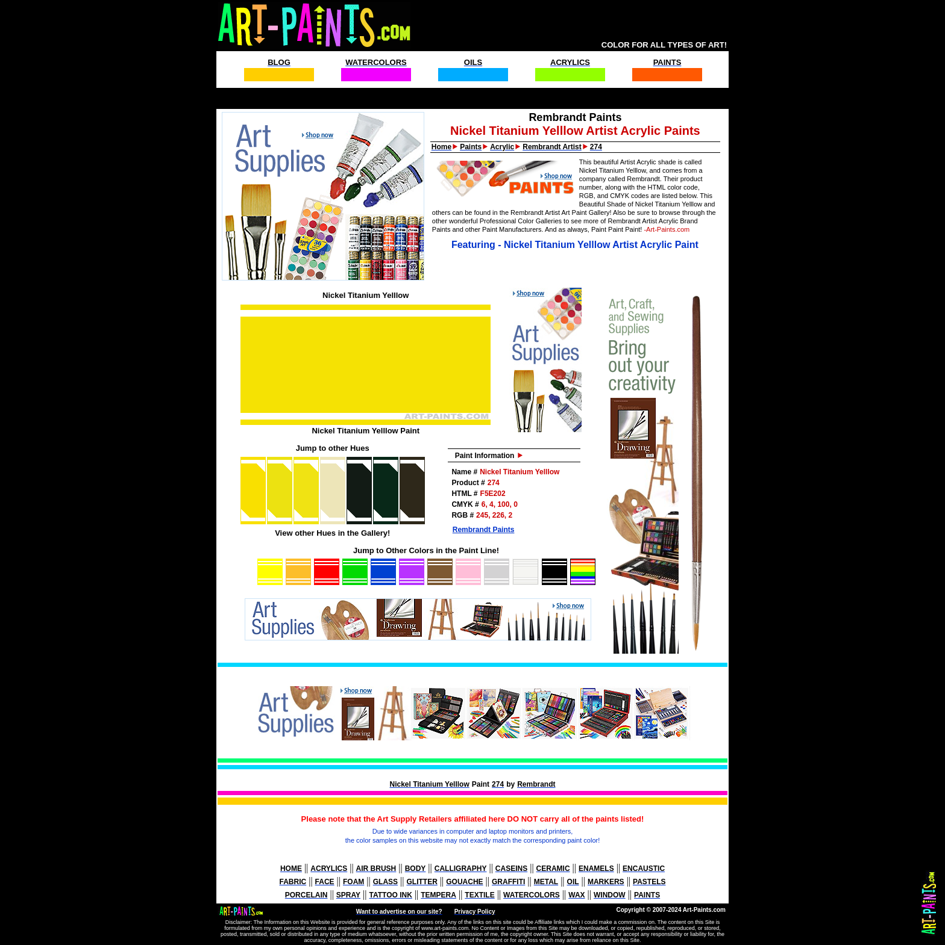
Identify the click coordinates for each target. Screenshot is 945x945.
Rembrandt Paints (484, 529)
